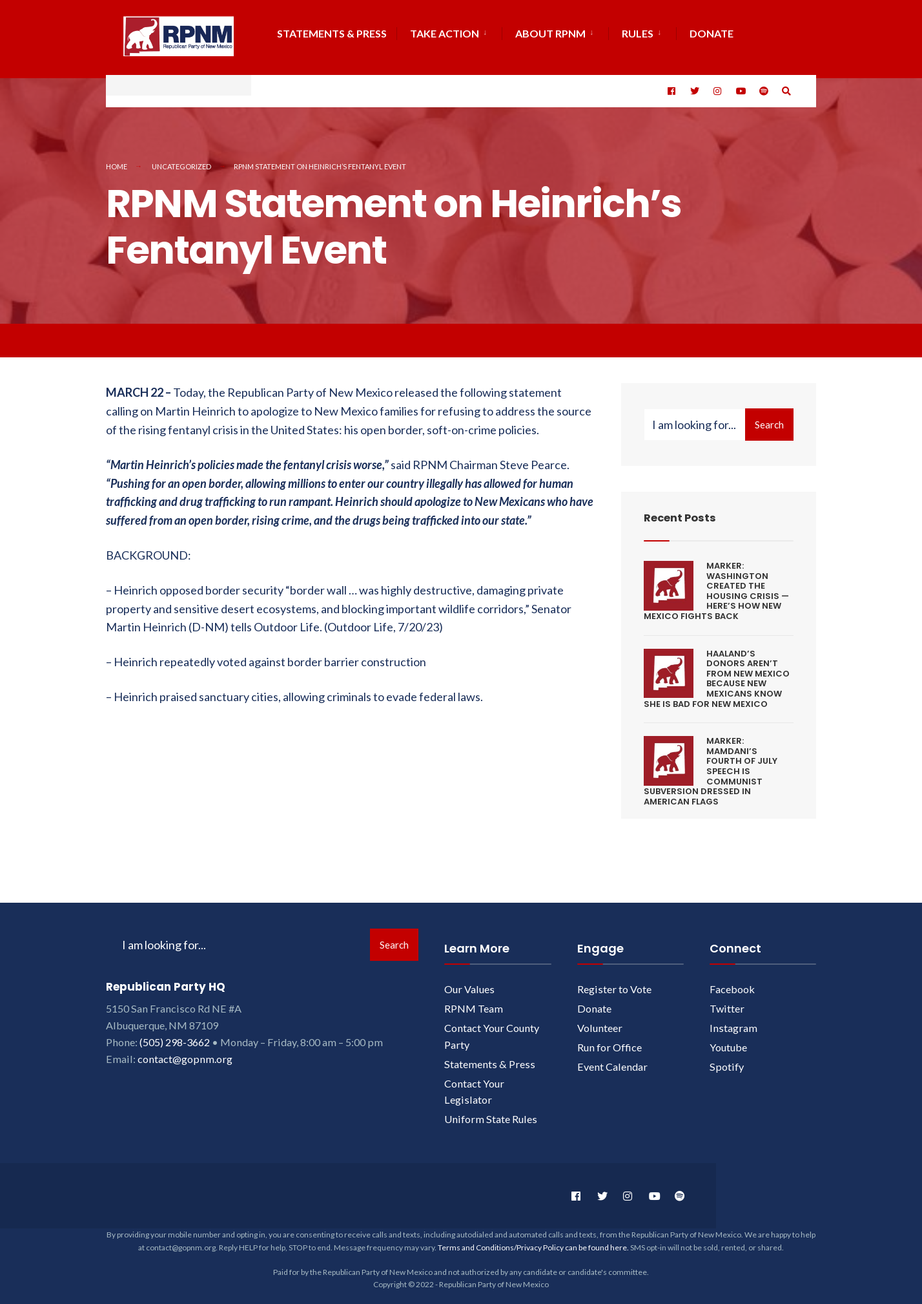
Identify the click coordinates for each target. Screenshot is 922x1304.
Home (116, 160)
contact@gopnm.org (185, 1052)
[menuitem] (449, 31)
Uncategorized (181, 160)
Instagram (733, 1021)
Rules (637, 33)
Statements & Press (332, 33)
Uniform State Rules (490, 1113)
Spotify (727, 1060)
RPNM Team (473, 1002)
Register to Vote (614, 983)
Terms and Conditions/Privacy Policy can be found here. (533, 1241)
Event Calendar (612, 1060)
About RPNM (550, 33)
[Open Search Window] (785, 88)
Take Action (444, 33)
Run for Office (609, 1041)
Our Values (469, 983)
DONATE (711, 33)
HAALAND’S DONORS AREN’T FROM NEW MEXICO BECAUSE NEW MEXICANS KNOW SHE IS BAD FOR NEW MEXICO (717, 672)
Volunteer (599, 1021)
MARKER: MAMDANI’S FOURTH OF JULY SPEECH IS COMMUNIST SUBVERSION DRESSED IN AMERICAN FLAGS (710, 765)
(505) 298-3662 (174, 1035)
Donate (594, 1002)
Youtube (728, 1041)
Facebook (732, 983)
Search (769, 419)
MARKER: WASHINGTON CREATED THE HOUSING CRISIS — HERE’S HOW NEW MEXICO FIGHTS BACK (716, 585)
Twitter (727, 1002)
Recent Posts (683, 511)
